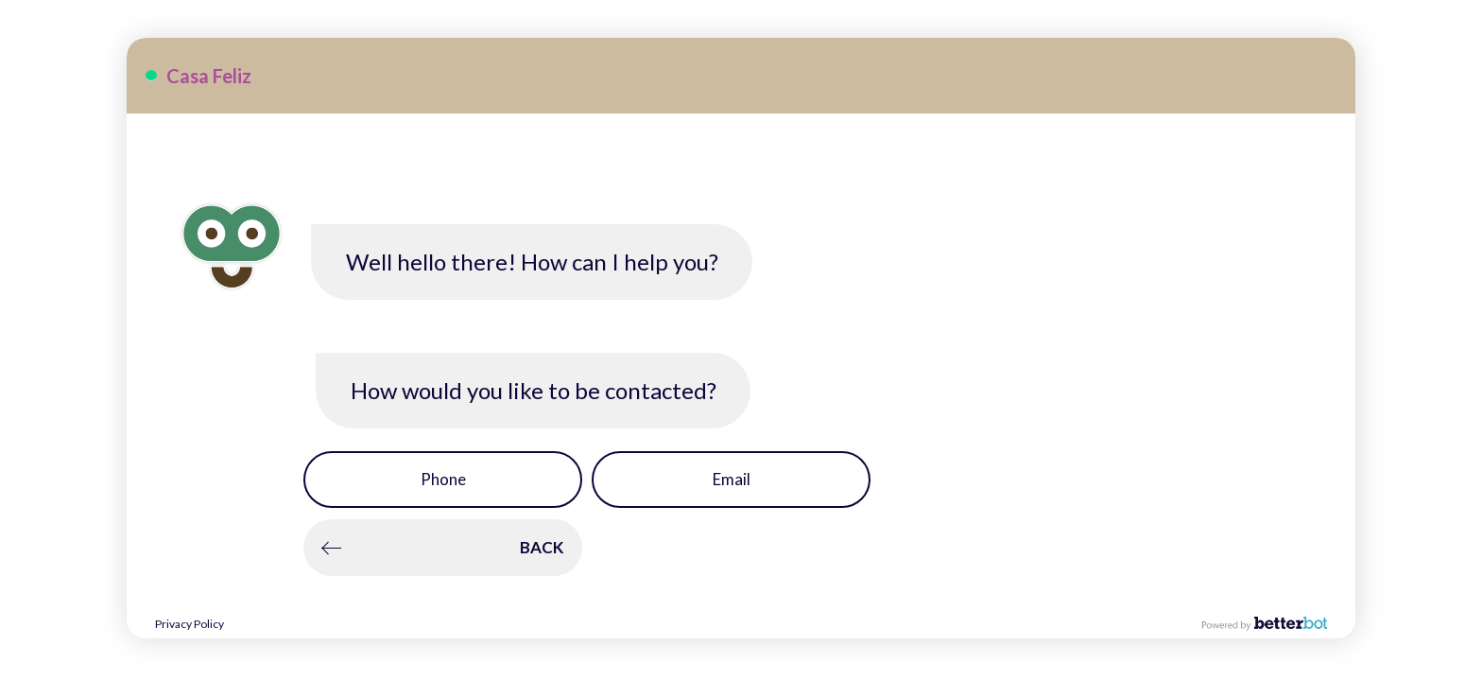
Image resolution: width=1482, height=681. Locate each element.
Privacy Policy (189, 624)
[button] (442, 479)
